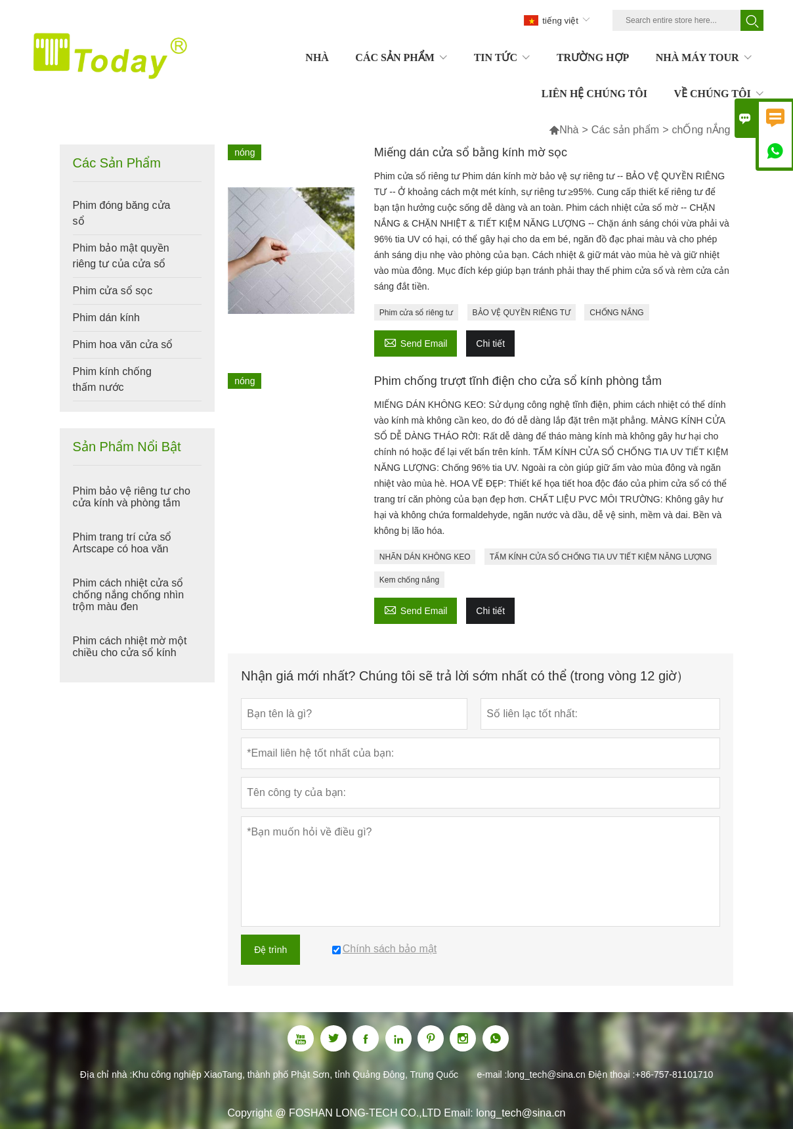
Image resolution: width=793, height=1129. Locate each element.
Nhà (568, 129)
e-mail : (492, 1074)
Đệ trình (270, 949)
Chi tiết (490, 343)
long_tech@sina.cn (546, 1074)
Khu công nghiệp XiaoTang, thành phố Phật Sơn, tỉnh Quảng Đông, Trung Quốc (295, 1074)
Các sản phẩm (625, 129)
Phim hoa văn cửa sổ (123, 344)
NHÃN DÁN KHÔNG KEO (425, 557)
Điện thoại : (611, 1074)
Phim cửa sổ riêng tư (416, 312)
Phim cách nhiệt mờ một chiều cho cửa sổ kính (130, 646)
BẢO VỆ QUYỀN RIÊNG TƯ (521, 312)
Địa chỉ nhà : (106, 1074)
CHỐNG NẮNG (616, 312)
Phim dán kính (106, 317)
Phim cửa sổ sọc (113, 290)
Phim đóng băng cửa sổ (122, 213)
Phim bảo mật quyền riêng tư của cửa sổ (121, 255)
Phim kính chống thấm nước (112, 379)
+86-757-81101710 (674, 1074)
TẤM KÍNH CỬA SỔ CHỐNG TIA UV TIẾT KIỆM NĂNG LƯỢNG (601, 557)
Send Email (416, 342)
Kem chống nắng (409, 580)
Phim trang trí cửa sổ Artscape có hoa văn (122, 542)
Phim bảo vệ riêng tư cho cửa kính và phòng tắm (131, 496)
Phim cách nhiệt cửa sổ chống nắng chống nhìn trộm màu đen (128, 594)
